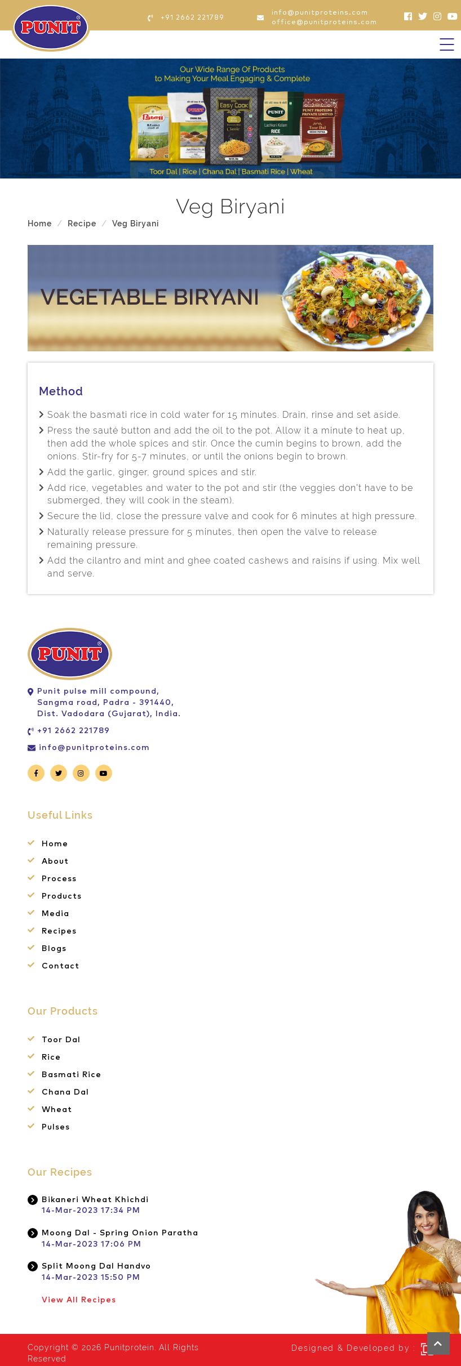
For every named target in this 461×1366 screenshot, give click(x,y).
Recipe (82, 223)
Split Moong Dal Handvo (96, 1266)
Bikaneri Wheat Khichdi (95, 1200)
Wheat (57, 1110)
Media (55, 914)
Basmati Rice (71, 1075)
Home (40, 223)
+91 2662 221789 (73, 731)
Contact (60, 966)
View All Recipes (79, 1300)
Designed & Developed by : (353, 1347)
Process (59, 879)
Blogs (54, 949)
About (55, 861)
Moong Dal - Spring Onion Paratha (120, 1233)
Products (62, 896)
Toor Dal (61, 1040)
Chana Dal (65, 1092)
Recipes (59, 931)
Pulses (56, 1127)
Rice (51, 1057)
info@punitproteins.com (94, 748)
